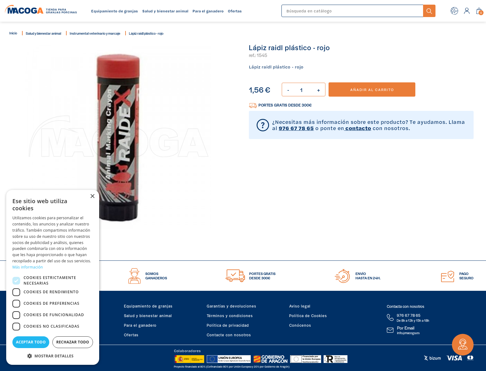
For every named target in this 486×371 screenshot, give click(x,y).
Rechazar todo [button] (72, 342)
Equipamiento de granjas (148, 306)
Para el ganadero (140, 325)
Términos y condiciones (230, 315)
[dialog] (52, 277)
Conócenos (300, 325)
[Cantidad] (303, 89)
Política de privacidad (228, 325)
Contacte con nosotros (229, 335)
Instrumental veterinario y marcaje (95, 33)
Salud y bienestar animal (43, 33)
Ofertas (131, 335)
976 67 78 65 (296, 128)
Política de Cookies (308, 315)
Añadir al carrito (372, 89)
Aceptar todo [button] (31, 342)
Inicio (13, 32)
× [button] (92, 196)
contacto (357, 128)
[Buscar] (352, 11)
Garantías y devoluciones (231, 306)
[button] (52, 355)
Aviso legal (300, 306)
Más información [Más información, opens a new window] (27, 267)
